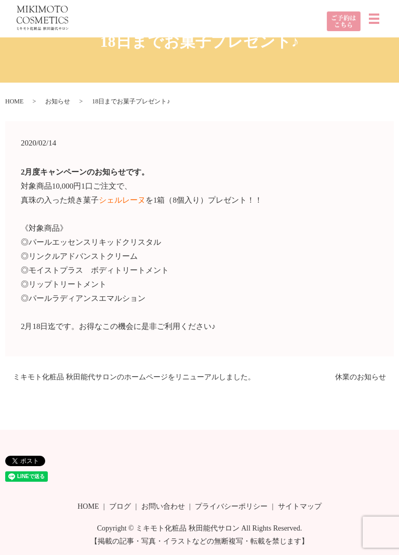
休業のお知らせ (360, 377)
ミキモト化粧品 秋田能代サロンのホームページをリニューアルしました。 (134, 377)
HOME (14, 101)
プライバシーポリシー (231, 506)
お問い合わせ (163, 506)
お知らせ (57, 101)
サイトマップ (300, 506)
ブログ (120, 506)
